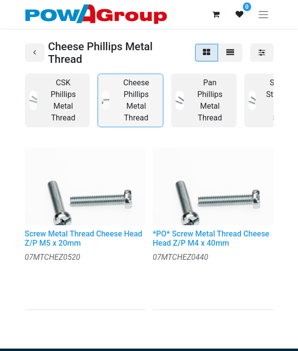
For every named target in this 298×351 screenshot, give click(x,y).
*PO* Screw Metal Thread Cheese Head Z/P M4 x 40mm (211, 238)
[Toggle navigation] (263, 14)
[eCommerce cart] (216, 14)
